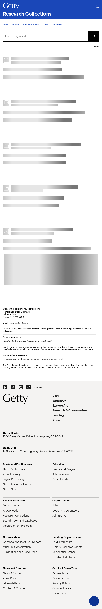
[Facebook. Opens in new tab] (5, 387)
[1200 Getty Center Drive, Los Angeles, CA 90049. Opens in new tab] (33, 436)
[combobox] (45, 36)
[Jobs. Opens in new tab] (55, 505)
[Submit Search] (93, 36)
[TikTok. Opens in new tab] (28, 387)
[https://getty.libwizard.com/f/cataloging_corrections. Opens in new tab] (27, 341)
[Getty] (11, 6)
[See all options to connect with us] (38, 387)
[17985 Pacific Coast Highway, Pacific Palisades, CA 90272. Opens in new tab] (38, 451)
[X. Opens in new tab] (13, 387)
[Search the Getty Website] (97, 7)
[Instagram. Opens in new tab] (21, 387)
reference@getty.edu (18, 323)
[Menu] (94, 601)
